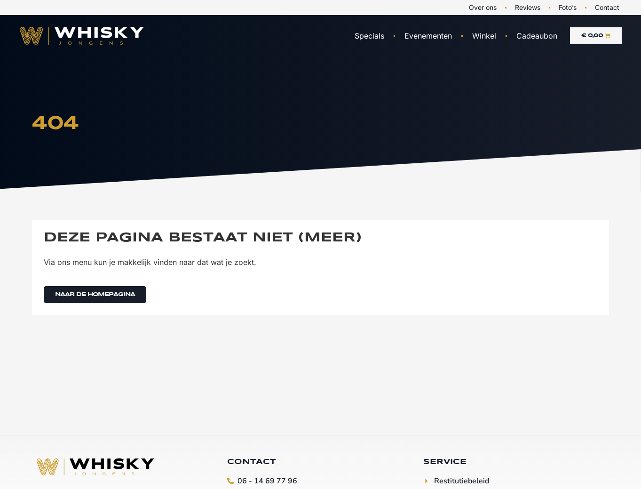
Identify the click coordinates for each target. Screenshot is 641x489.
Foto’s (568, 7)
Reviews (527, 7)
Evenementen (428, 35)
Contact (607, 7)
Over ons (483, 7)
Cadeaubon (536, 35)
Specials (369, 35)
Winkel (484, 35)
